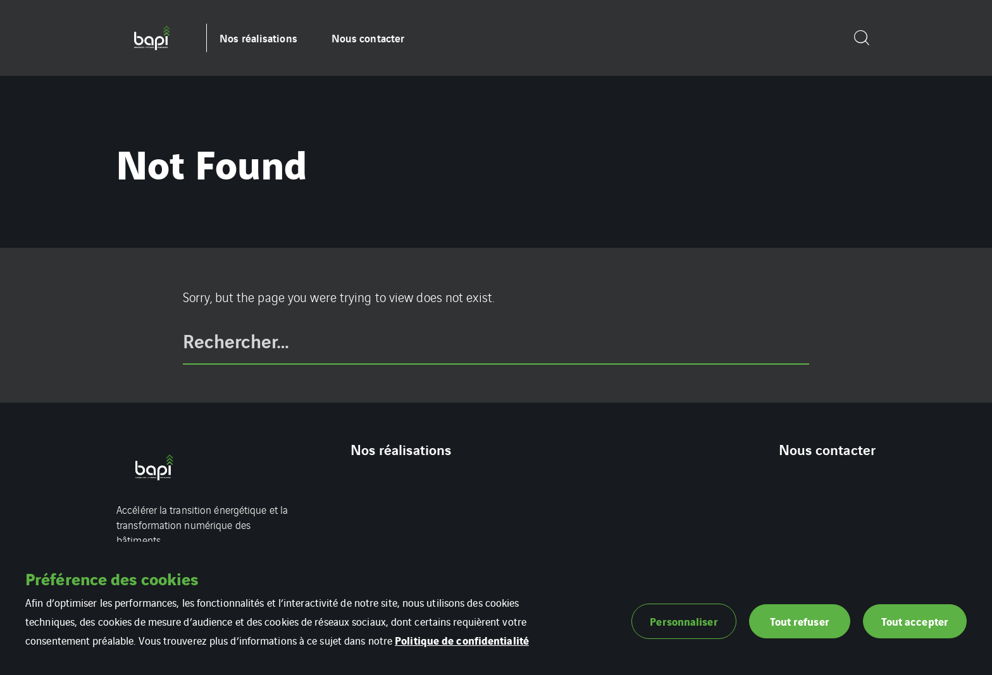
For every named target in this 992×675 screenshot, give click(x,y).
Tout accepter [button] (914, 621)
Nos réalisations (258, 38)
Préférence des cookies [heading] (111, 578)
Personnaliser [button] (683, 621)
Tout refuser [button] (799, 621)
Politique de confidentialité (462, 640)
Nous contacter (368, 38)
